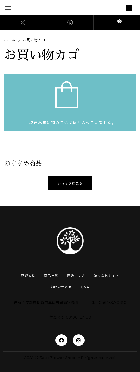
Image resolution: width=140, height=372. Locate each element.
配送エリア (76, 275)
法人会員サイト (106, 275)
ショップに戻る (70, 183)
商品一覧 (51, 275)
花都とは (28, 275)
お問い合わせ (61, 286)
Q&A (85, 286)
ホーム (9, 39)
